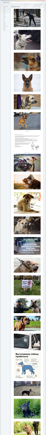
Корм (4, 12)
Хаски (4, 20)
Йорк (4, 21)
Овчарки (4, 27)
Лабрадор (4, 11)
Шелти (4, 19)
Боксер (4, 28)
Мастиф (4, 22)
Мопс (4, 30)
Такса (4, 14)
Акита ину (4, 29)
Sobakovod (6, 2)
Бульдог (4, 13)
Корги (4, 10)
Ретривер (4, 23)
